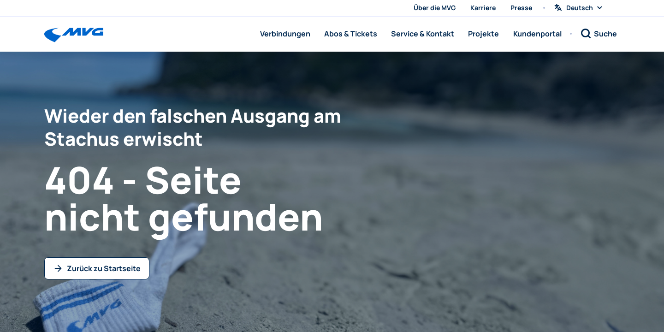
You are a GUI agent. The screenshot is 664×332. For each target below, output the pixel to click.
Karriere (483, 7)
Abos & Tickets (350, 34)
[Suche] (598, 34)
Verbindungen (285, 34)
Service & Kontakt (422, 34)
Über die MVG (435, 7)
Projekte (483, 34)
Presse (521, 7)
